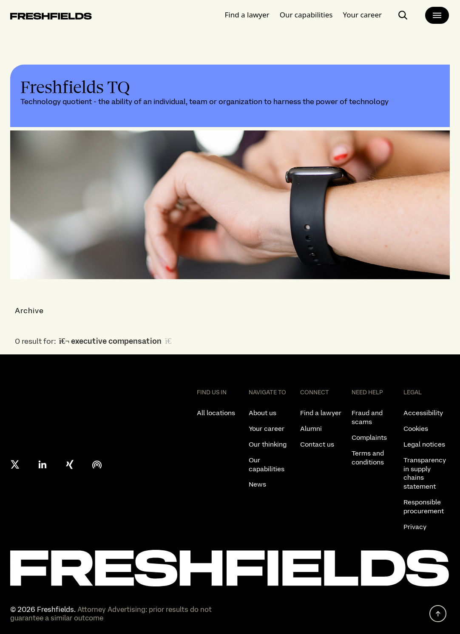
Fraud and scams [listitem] (367, 417)
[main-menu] (437, 15)
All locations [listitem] (216, 413)
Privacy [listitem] (414, 527)
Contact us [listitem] (317, 444)
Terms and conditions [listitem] (368, 457)
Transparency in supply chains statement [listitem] (424, 473)
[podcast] (97, 464)
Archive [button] (29, 310)
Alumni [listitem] (311, 429)
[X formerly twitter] (15, 464)
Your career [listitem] (266, 429)
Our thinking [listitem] (268, 444)
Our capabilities (306, 15)
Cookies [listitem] (415, 429)
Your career (362, 15)
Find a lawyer (247, 15)
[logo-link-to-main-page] (51, 17)
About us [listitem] (262, 413)
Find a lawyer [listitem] (320, 413)
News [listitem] (257, 484)
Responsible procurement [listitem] (423, 506)
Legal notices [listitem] (424, 444)
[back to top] (437, 613)
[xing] (70, 464)
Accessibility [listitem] (423, 413)
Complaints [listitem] (369, 437)
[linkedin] (42, 464)
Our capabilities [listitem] (266, 464)
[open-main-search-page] (403, 15)
